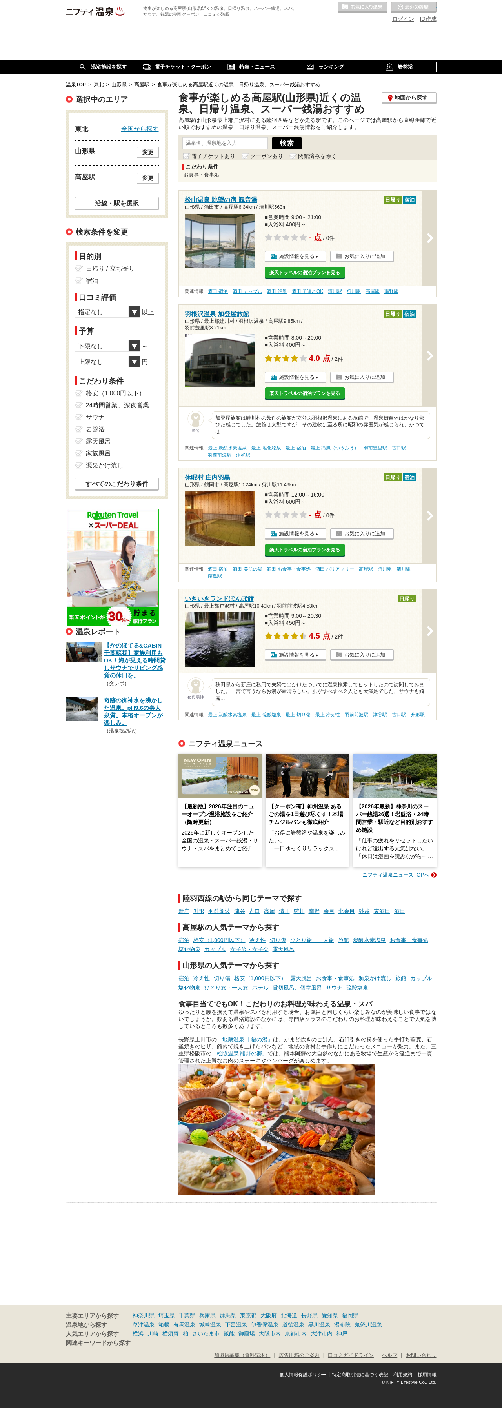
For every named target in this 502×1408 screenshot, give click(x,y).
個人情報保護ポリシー (303, 1374)
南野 (314, 911)
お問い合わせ (421, 1355)
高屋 (269, 911)
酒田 (399, 911)
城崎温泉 (210, 1324)
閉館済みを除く (317, 156)
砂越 (364, 911)
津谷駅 (243, 455)
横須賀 (170, 1333)
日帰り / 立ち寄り (110, 268)
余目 (329, 911)
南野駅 (391, 291)
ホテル (260, 987)
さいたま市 (206, 1333)
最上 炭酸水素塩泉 (227, 448)
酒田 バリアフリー (334, 569)
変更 (147, 152)
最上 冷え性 (327, 714)
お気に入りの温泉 (362, 7)
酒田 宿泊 (218, 291)
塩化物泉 (189, 949)
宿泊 (183, 940)
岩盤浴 (95, 429)
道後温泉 (293, 1324)
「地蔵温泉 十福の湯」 (245, 1039)
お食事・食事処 (409, 940)
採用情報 (427, 1374)
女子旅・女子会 (249, 949)
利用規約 (402, 1374)
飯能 (229, 1333)
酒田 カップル (247, 291)
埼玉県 (166, 1315)
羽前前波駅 (219, 455)
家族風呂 (98, 453)
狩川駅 (354, 291)
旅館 (343, 940)
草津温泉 (144, 1324)
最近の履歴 (414, 7)
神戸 (341, 1333)
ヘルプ (389, 1355)
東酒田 (382, 911)
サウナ (334, 987)
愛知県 (330, 1315)
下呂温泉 (236, 1324)
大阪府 (268, 1315)
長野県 (309, 1315)
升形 (198, 911)
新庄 (183, 911)
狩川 (299, 911)
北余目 (346, 911)
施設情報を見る (297, 256)
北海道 (289, 1315)
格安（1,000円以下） (219, 940)
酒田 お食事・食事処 (288, 569)
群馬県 (228, 1315)
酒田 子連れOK (307, 291)
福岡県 (350, 1315)
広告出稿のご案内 (299, 1355)
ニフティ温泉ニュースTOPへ (395, 875)
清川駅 (335, 291)
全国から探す (140, 128)
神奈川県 (144, 1315)
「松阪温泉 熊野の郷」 (239, 1053)
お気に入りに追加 (364, 256)
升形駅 (418, 714)
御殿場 (246, 1333)
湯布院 (342, 1324)
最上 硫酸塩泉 (266, 714)
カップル (215, 949)
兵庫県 (207, 1315)
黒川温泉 (319, 1324)
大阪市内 (270, 1333)
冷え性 (257, 940)
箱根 (163, 1324)
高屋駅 (373, 291)
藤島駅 (215, 576)
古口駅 (399, 448)
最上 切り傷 (298, 714)
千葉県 (187, 1315)
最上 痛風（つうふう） (335, 448)
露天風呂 (284, 949)
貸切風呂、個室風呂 (297, 987)
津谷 (239, 911)
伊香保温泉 (264, 1324)
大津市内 (322, 1333)
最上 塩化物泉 (266, 448)
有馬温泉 (184, 1324)
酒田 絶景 (277, 291)
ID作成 (428, 19)
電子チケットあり (213, 156)
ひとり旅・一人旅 (312, 940)
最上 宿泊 (296, 448)
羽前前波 (219, 911)
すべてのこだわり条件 (116, 483)
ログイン (403, 19)
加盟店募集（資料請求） (242, 1355)
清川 (284, 911)
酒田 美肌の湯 (247, 569)
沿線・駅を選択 (117, 203)
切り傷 (278, 940)
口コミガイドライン (351, 1355)
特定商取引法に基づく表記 (360, 1374)
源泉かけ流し (374, 978)
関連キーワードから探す (98, 1343)
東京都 (248, 1315)
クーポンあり (266, 156)
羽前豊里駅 (375, 448)
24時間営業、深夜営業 (117, 405)
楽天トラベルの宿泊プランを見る (304, 272)
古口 (254, 911)
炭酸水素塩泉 (369, 940)
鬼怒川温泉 (368, 1324)
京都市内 (296, 1333)
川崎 (152, 1333)
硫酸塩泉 (357, 987)
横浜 (138, 1333)
